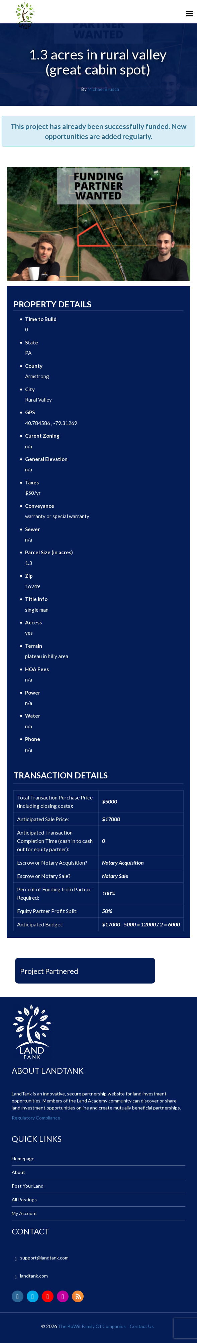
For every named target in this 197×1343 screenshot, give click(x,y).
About (18, 1172)
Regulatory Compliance (36, 1118)
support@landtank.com (44, 1257)
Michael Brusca (103, 89)
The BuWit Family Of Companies (92, 1326)
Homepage (23, 1158)
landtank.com (34, 1276)
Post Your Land (27, 1186)
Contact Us (142, 1326)
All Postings (24, 1199)
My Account (24, 1213)
